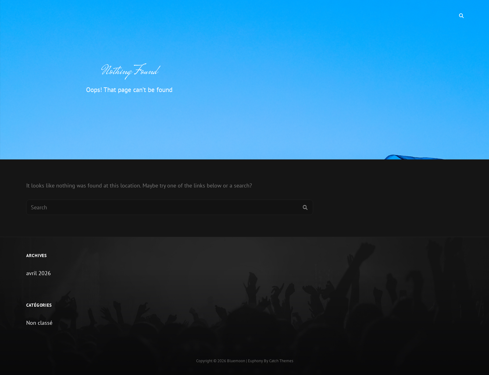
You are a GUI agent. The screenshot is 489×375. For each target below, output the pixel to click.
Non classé (39, 322)
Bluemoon (236, 360)
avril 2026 (38, 273)
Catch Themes (281, 360)
